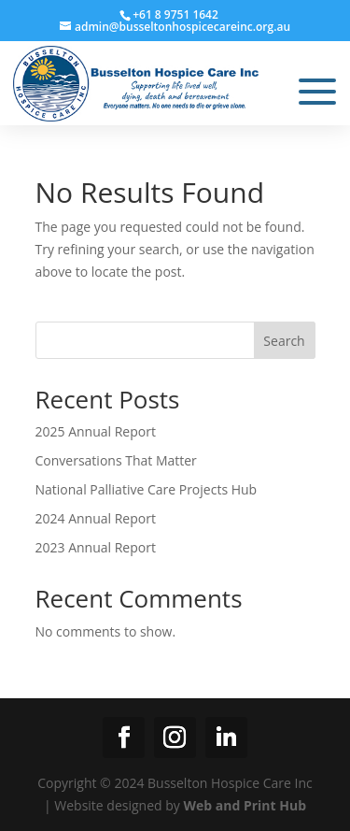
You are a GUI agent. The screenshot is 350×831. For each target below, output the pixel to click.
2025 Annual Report (95, 431)
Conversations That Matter (116, 460)
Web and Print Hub (244, 805)
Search (283, 341)
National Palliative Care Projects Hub (146, 489)
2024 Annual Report (95, 518)
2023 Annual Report (95, 547)
